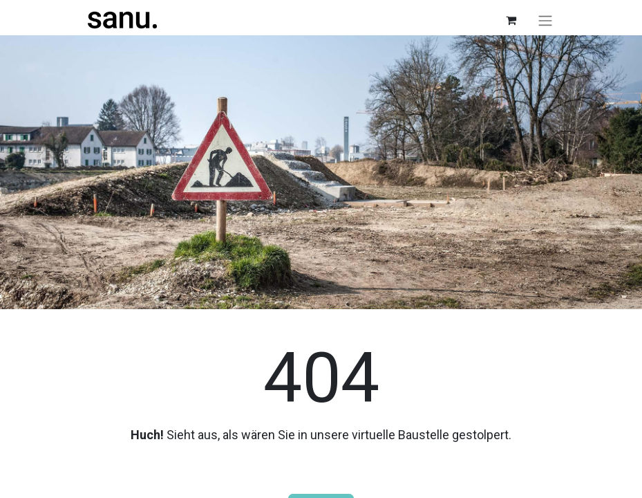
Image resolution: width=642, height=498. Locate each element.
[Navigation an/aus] (545, 20)
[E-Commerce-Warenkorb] (511, 20)
